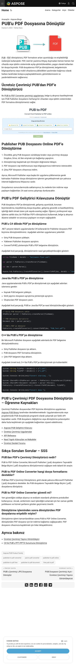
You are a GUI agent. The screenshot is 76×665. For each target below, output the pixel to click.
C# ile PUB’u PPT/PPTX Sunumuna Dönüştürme (25, 543)
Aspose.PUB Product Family (13, 553)
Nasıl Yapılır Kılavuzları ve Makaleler (20, 439)
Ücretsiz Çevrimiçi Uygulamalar (18, 432)
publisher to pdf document (30, 562)
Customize (22, 657)
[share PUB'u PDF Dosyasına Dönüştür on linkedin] (31, 585)
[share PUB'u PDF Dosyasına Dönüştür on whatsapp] (45, 585)
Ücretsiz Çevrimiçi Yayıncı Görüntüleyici (21, 539)
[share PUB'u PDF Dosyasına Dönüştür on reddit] (36, 585)
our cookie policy (28, 646)
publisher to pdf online (51, 558)
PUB (3, 57)
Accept (38, 651)
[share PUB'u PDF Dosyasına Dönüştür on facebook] (41, 585)
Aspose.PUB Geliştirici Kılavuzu (18, 428)
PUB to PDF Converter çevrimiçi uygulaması (24, 95)
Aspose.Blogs (16, 19)
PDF (9, 57)
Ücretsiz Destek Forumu (14, 443)
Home (5, 10)
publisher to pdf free (10, 562)
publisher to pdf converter (12, 558)
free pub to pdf (48, 562)
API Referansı (10, 435)
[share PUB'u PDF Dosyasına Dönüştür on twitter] (26, 585)
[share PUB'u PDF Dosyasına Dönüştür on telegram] (50, 585)
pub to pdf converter (32, 558)
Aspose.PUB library (10, 412)
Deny (54, 657)
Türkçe (62, 3)
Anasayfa (5, 19)
